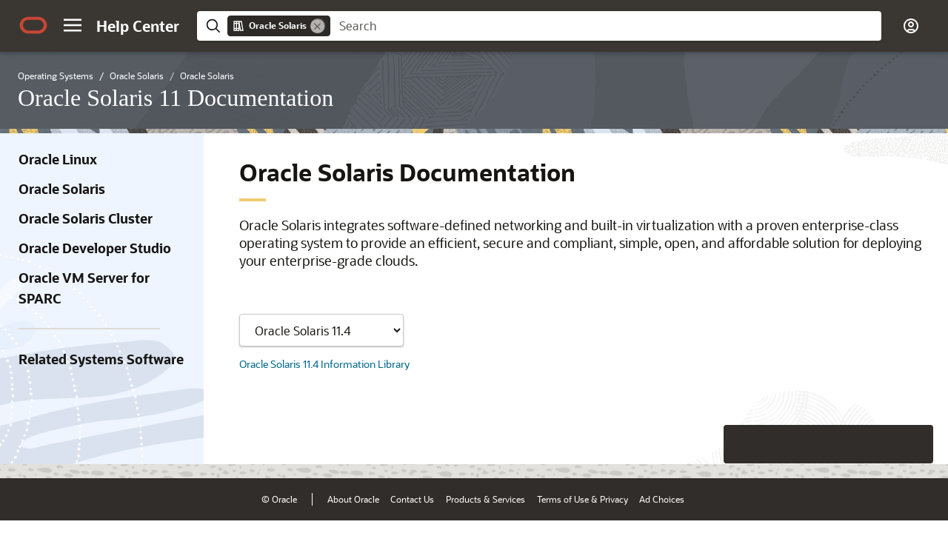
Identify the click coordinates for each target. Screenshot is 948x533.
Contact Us (412, 499)
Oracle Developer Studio (95, 248)
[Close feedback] (707, 444)
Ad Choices (661, 499)
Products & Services (485, 499)
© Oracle (279, 499)
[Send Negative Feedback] (875, 444)
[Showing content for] (321, 330)
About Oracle (353, 499)
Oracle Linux (58, 159)
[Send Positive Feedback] (914, 444)
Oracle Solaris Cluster (86, 218)
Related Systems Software (101, 359)
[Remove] (318, 26)
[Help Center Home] (137, 26)
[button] (72, 25)
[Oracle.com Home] (33, 25)
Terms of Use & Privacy (582, 499)
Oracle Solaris (62, 189)
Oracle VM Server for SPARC (84, 288)
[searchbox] (605, 26)
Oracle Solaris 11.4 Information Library (324, 364)
